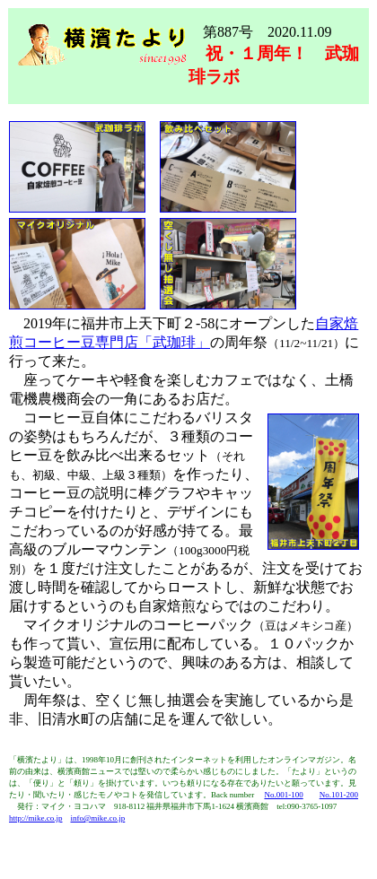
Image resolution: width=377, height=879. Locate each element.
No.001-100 (283, 794)
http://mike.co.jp (36, 818)
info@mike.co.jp (98, 818)
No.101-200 (339, 794)
